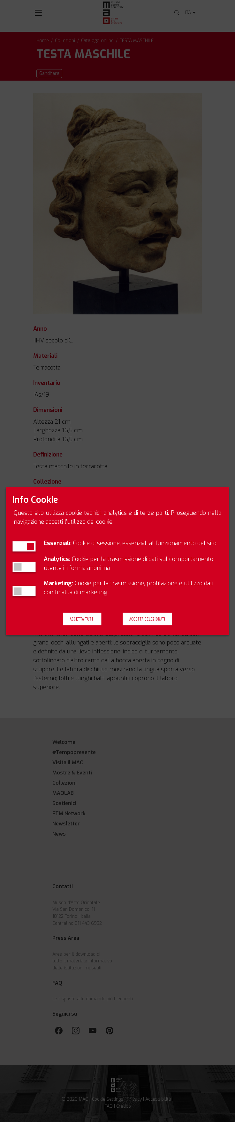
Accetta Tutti (82, 619)
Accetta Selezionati (147, 619)
